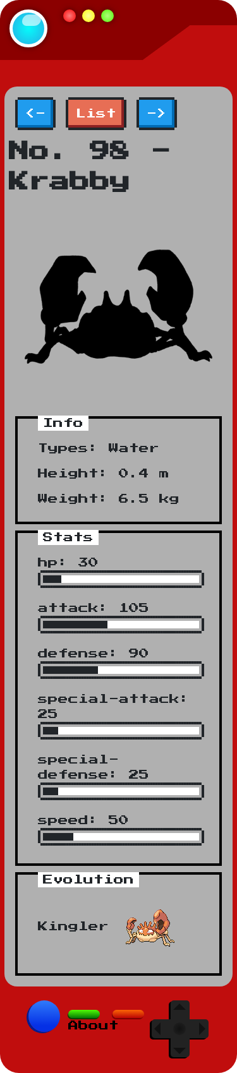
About (93, 1026)
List (96, 114)
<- (35, 114)
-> (157, 114)
